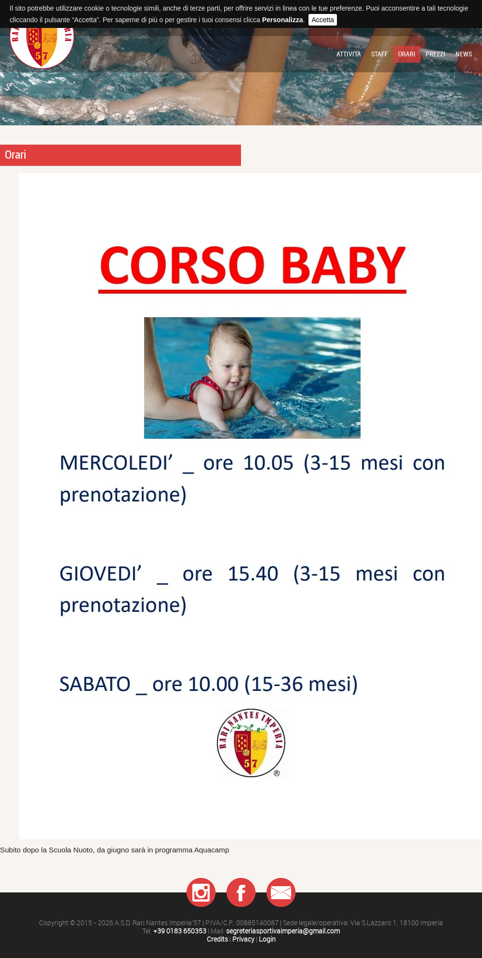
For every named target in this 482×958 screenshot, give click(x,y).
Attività (348, 54)
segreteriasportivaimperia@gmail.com (283, 931)
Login (267, 939)
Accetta (322, 20)
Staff (379, 54)
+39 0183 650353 (179, 931)
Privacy (243, 939)
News (463, 54)
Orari (406, 54)
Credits (217, 939)
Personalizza (282, 20)
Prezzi (435, 54)
